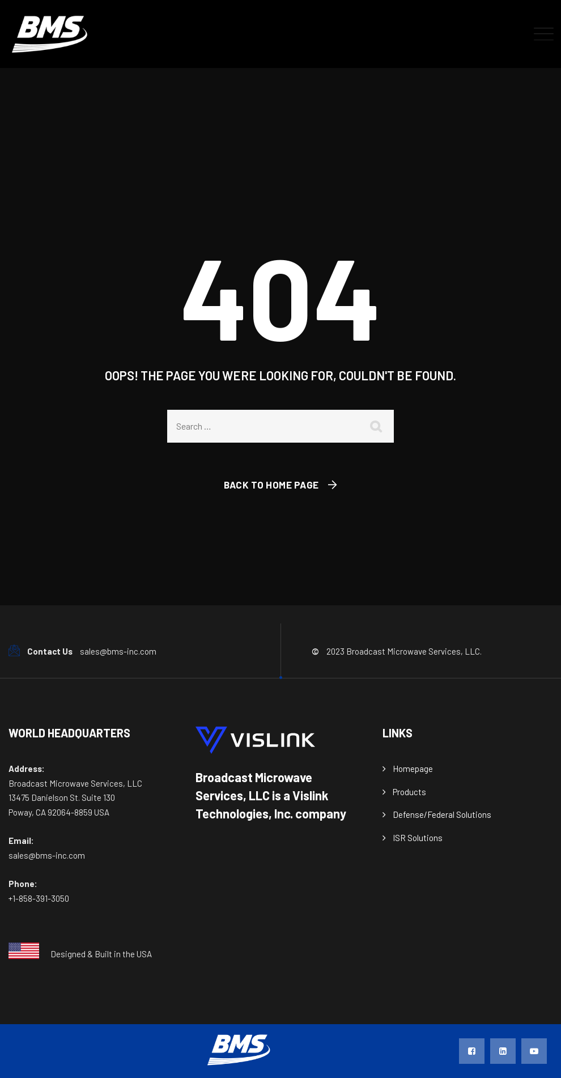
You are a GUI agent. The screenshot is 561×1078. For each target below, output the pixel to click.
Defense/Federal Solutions (442, 814)
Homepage (413, 768)
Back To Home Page (271, 484)
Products (409, 792)
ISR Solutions (418, 838)
